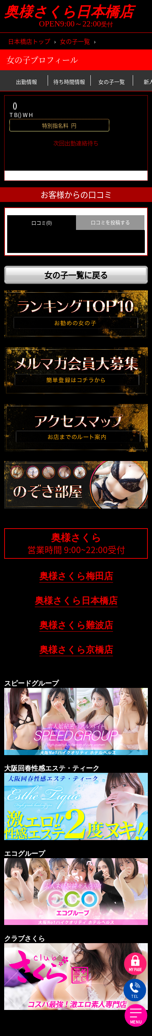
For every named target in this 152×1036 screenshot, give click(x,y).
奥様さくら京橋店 (76, 649)
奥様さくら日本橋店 (76, 12)
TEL (135, 990)
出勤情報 (26, 81)
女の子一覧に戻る (76, 275)
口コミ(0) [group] (41, 222)
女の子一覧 (75, 41)
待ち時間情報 (69, 81)
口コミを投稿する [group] (110, 222)
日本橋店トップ (29, 41)
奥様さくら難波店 (76, 625)
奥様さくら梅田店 (76, 576)
